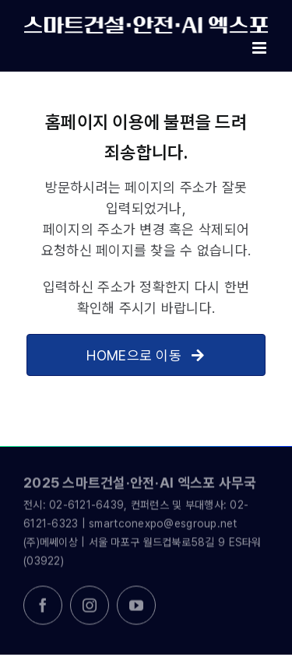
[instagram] (89, 607)
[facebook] (42, 607)
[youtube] (136, 607)
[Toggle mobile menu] (260, 48)
